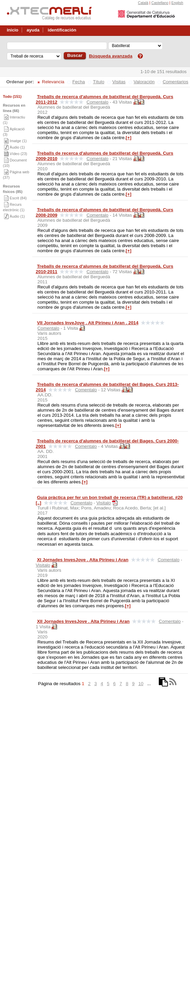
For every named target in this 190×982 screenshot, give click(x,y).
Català (143, 3)
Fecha (78, 81)
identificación (62, 29)
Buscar (74, 55)
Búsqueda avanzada (110, 56)
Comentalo (97, 102)
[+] (129, 137)
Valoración (144, 81)
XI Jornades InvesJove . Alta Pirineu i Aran (82, 559)
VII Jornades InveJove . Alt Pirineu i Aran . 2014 (87, 322)
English (177, 3)
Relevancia (53, 81)
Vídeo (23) (18, 154)
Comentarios (175, 81)
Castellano (159, 3)
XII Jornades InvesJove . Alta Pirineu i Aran (83, 621)
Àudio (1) (17, 147)
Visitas (119, 81)
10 (141, 683)
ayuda (33, 29)
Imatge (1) (18, 141)
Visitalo (103, 502)
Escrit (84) (18, 198)
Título (98, 81)
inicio (12, 29)
